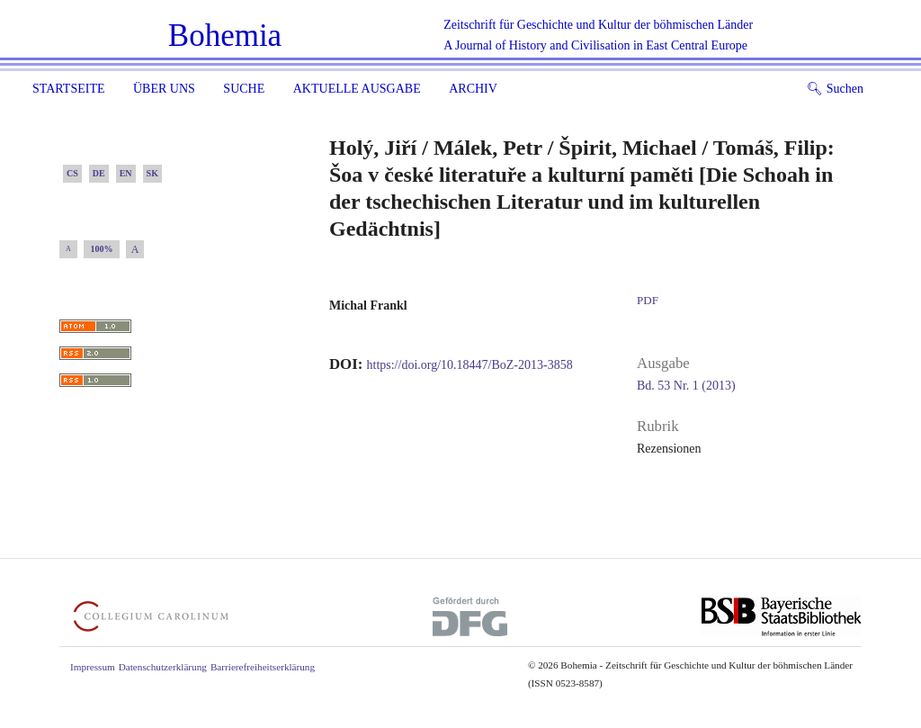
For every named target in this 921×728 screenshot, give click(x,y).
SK (152, 173)
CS (72, 173)
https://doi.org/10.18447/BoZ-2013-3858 (470, 365)
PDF (647, 300)
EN (126, 173)
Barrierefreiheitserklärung (262, 666)
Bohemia (225, 35)
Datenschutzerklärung (163, 666)
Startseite (68, 88)
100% (102, 249)
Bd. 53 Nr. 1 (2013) (686, 385)
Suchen (835, 88)
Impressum (92, 666)
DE (99, 173)
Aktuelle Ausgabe (357, 88)
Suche (243, 88)
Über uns (164, 88)
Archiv (473, 88)
